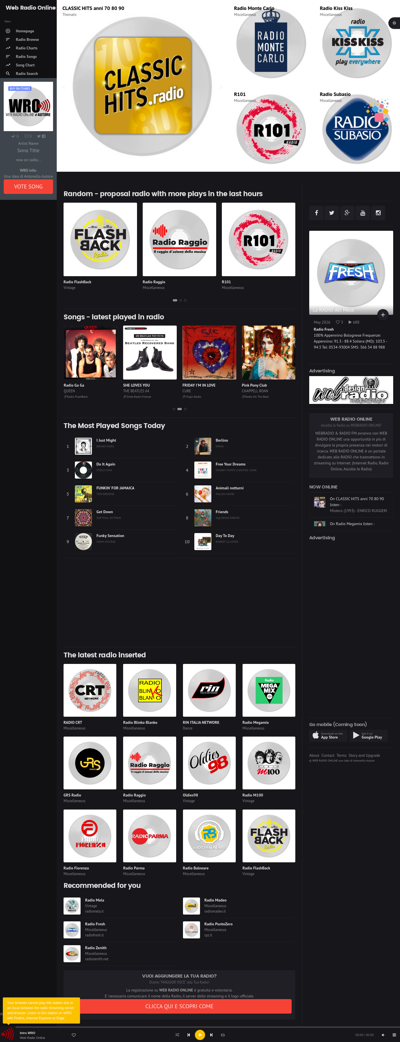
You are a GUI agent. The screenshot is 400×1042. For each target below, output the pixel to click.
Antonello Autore (363, 760)
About (314, 755)
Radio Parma (133, 868)
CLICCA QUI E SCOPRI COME (179, 1006)
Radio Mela (94, 900)
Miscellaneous (245, 14)
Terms (341, 755)
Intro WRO (27, 1033)
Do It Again (105, 464)
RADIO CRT (73, 722)
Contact (327, 755)
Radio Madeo (216, 900)
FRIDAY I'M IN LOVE (258, 385)
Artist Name (28, 143)
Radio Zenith (96, 947)
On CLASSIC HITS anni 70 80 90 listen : (357, 516)
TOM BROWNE (105, 494)
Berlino (222, 440)
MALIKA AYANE (225, 494)
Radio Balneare (196, 868)
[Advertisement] (179, 602)
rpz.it (208, 935)
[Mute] (383, 1035)
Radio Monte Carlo (254, 8)
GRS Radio (72, 795)
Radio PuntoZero (219, 923)
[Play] (200, 1035)
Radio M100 (253, 795)
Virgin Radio (75, 8)
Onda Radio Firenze (196, 397)
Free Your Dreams (231, 464)
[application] (200, 1035)
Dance (188, 728)
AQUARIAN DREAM (228, 518)
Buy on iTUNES (20, 89)
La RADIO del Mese (333, 310)
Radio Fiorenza (76, 868)
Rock (66, 14)
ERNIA (220, 446)
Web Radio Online (32, 1037)
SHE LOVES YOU (195, 385)
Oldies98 (190, 795)
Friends (222, 511)
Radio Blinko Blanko (140, 722)
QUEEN (128, 391)
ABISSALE (72, 385)
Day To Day (225, 535)
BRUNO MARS (105, 446)
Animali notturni (230, 487)
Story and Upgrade (364, 755)
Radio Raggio (154, 281)
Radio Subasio (335, 94)
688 (354, 322)
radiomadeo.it (215, 911)
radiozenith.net (96, 959)
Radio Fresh (95, 923)
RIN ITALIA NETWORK (201, 722)
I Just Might (106, 440)
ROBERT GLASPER (227, 542)
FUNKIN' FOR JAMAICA (115, 487)
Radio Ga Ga (133, 385)
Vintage (69, 287)
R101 (240, 94)
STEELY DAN (104, 470)
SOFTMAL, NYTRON (108, 518)
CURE (246, 391)
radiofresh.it (94, 935)
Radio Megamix (256, 722)
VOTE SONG (28, 186)
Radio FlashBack (77, 281)
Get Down (104, 511)
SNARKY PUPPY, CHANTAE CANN (236, 470)
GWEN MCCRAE (106, 542)
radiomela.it (94, 911)
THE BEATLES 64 (195, 391)
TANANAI (71, 391)
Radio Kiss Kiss (336, 8)
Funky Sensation (110, 535)
